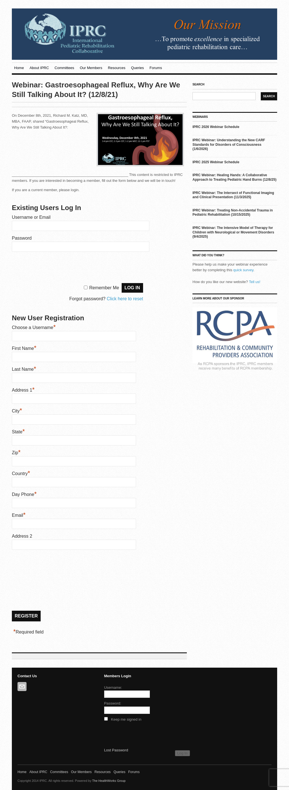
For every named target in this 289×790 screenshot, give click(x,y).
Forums (156, 68)
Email (19, 515)
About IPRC (39, 68)
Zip (16, 452)
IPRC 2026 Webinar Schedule (215, 127)
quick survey (243, 270)
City (17, 411)
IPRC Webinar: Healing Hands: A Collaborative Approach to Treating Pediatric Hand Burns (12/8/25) (234, 177)
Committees (64, 68)
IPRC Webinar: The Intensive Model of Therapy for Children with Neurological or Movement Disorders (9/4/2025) (233, 232)
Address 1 (23, 390)
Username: (113, 687)
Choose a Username (34, 327)
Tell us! (254, 282)
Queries (137, 68)
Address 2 (22, 536)
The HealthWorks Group (109, 780)
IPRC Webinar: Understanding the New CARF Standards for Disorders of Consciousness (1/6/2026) (228, 144)
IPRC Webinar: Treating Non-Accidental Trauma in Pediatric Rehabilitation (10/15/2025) (232, 212)
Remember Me (104, 287)
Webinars (200, 116)
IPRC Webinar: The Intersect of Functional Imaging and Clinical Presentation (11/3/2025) (233, 195)
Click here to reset (125, 298)
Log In (182, 753)
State (18, 431)
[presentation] (55, 267)
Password (22, 238)
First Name (24, 348)
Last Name (24, 369)
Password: (112, 703)
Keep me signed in (126, 719)
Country (21, 473)
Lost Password (116, 750)
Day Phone (24, 494)
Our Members (91, 68)
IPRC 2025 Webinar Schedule (215, 162)
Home (19, 68)
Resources (116, 68)
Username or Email (31, 217)
